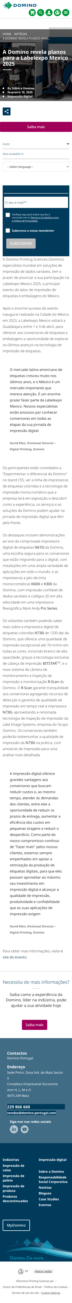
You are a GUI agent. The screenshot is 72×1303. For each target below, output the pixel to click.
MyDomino (16, 1225)
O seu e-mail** (16, 202)
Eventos (45, 1205)
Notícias (45, 1187)
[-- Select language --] (36, 167)
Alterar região (43, 1271)
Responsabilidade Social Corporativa (53, 1179)
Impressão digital (52, 1159)
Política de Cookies (55, 1287)
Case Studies (49, 1199)
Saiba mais (36, 126)
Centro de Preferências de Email (22, 1287)
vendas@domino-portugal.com (31, 1113)
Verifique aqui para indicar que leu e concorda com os (35, 218)
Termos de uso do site (25, 1293)
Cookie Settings (50, 1293)
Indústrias (11, 1159)
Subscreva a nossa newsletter (33, 231)
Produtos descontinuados (15, 1198)
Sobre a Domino (51, 1171)
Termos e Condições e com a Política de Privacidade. (35, 219)
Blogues (45, 1193)
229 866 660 (18, 1106)
